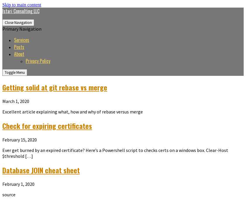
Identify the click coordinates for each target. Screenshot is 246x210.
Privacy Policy (38, 60)
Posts (19, 46)
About (19, 53)
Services (21, 39)
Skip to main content (21, 4)
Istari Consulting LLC (20, 11)
